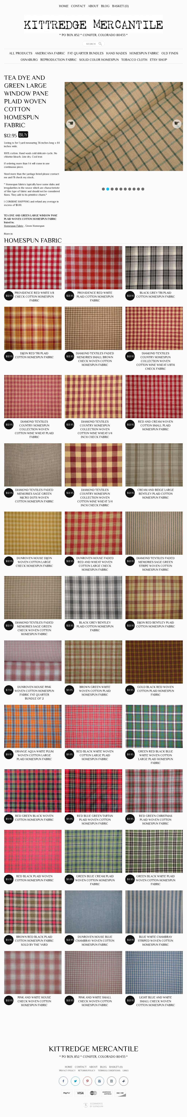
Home (63, 6)
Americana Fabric (50, 53)
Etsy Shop (158, 59)
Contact (78, 6)
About (93, 6)
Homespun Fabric (144, 53)
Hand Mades (116, 53)
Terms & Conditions (109, 1070)
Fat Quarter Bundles (86, 53)
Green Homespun (34, 225)
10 (142, 189)
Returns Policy (86, 1070)
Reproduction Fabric (58, 59)
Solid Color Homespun (99, 59)
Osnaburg (29, 59)
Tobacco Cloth (134, 59)
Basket (120, 6)
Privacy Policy (67, 1070)
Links (125, 1070)
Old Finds (169, 53)
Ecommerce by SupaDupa (96, 1105)
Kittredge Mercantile (93, 1048)
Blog (105, 6)
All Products (20, 53)
